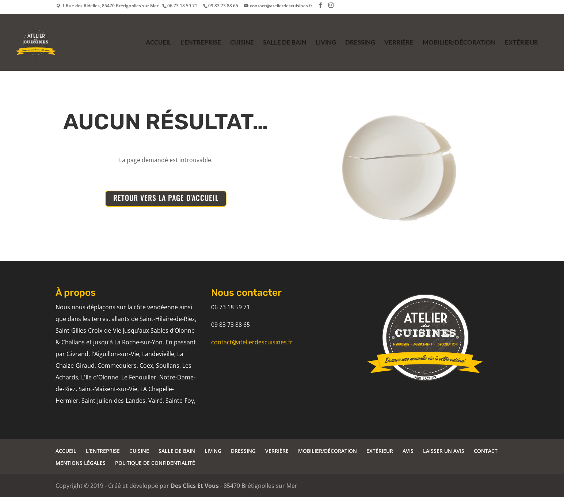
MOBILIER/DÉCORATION (459, 43)
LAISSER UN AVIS (443, 450)
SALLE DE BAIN (284, 43)
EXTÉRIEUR (521, 43)
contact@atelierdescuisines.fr (252, 342)
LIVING (326, 43)
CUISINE (242, 43)
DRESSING (360, 43)
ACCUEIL (158, 43)
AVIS (408, 450)
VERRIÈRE (399, 43)
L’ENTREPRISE (200, 43)
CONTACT (486, 450)
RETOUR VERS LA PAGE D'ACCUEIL (165, 197)
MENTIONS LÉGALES (81, 462)
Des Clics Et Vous (195, 486)
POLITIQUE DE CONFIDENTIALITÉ (155, 462)
